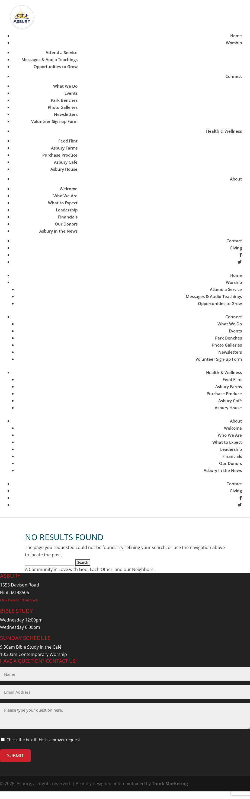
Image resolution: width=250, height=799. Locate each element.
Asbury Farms (64, 148)
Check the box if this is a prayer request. (44, 739)
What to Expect (63, 202)
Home (236, 35)
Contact (234, 240)
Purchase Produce (60, 155)
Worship (234, 42)
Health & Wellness (224, 131)
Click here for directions (19, 600)
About (236, 179)
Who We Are (65, 195)
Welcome (69, 188)
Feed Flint (68, 141)
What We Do (65, 86)
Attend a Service (62, 52)
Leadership (67, 210)
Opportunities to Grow (56, 66)
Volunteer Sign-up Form (54, 121)
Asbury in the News (58, 231)
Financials (68, 217)
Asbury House (64, 169)
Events (71, 93)
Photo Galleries (63, 107)
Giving (236, 248)
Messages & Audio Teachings (49, 59)
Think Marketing (170, 784)
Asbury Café (66, 162)
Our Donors (66, 224)
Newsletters (66, 114)
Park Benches (64, 100)
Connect (233, 76)
